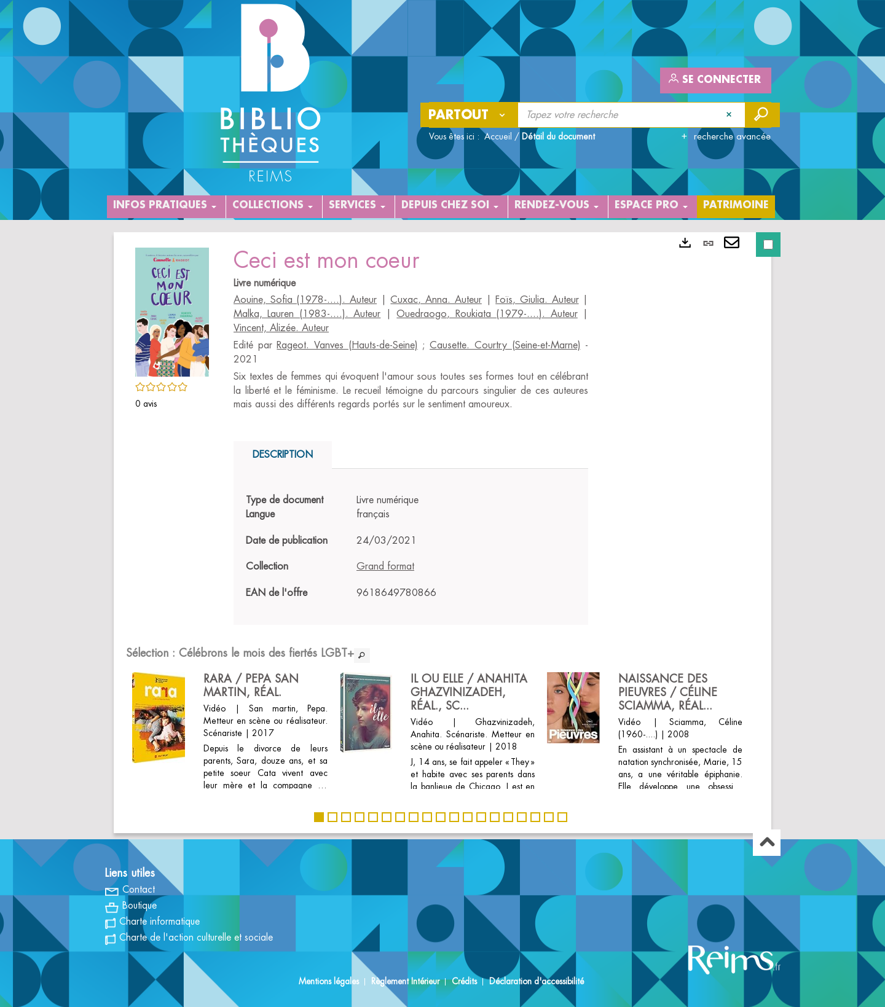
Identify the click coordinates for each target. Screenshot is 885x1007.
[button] (172, 310)
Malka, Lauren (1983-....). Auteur (307, 314)
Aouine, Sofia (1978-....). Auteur (305, 300)
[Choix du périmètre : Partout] (469, 115)
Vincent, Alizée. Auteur (281, 328)
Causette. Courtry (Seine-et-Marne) (505, 345)
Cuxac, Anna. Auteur (435, 300)
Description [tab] (283, 455)
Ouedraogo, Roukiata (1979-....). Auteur (486, 314)
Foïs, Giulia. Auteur (536, 300)
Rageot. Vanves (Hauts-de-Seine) (347, 345)
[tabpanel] (411, 546)
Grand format (385, 566)
